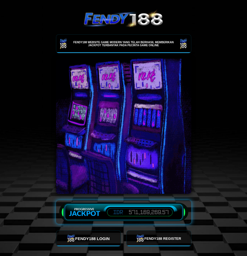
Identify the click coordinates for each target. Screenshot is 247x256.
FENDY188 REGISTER (158, 238)
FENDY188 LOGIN (88, 238)
